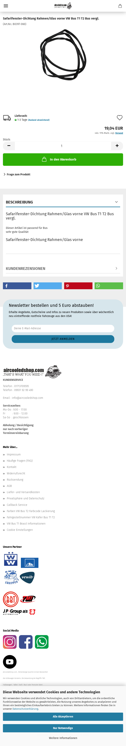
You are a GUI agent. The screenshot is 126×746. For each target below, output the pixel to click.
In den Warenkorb (58, 159)
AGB (9, 486)
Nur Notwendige (63, 728)
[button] (9, 146)
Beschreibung (19, 202)
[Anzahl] (63, 146)
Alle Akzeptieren (63, 716)
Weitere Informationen (63, 738)
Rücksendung (15, 479)
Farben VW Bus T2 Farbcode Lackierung (31, 511)
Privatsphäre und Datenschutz (25, 498)
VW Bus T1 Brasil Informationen (26, 523)
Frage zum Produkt (18, 174)
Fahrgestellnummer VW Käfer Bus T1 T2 (31, 517)
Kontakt (11, 467)
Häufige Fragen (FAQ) (20, 460)
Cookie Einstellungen (20, 530)
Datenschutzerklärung (25, 708)
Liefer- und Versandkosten (23, 492)
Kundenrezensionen (25, 268)
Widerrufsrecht (16, 473)
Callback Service (17, 505)
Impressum (14, 454)
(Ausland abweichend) (39, 120)
